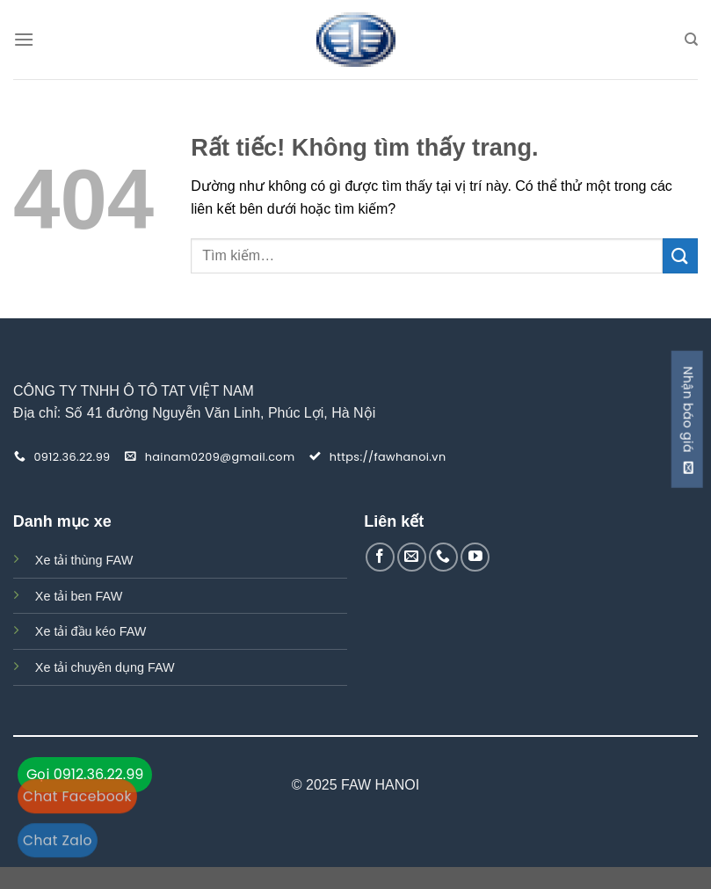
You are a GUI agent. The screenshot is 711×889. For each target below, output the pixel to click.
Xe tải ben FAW (78, 596)
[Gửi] (680, 255)
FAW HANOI (380, 784)
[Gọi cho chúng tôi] (443, 557)
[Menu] (23, 39)
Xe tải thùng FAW (84, 560)
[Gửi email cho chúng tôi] (411, 557)
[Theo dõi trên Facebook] (380, 557)
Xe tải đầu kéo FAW (91, 631)
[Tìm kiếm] (691, 39)
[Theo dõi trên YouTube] (475, 557)
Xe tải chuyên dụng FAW (105, 667)
